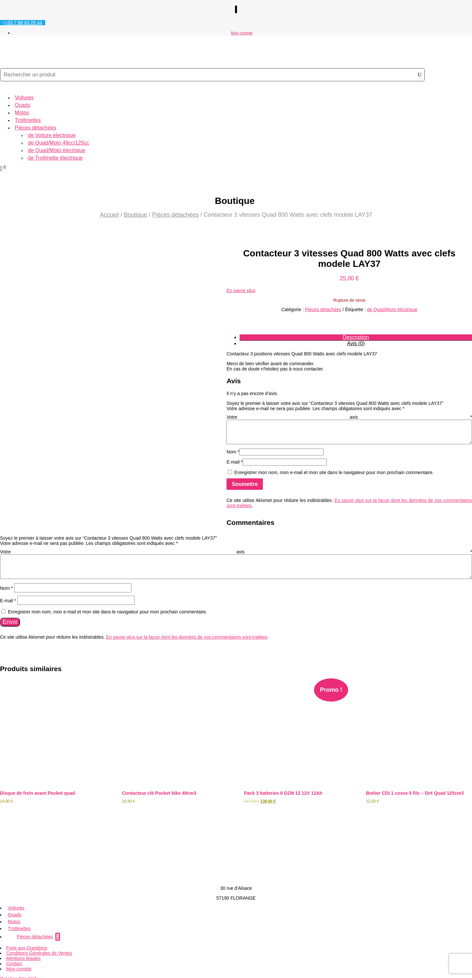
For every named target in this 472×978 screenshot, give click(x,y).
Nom (232, 451)
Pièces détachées (35, 127)
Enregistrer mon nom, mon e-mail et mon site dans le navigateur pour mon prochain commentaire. (334, 472)
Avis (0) (356, 343)
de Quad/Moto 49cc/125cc (58, 143)
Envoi (10, 618)
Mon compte (241, 33)
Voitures (24, 97)
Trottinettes (28, 120)
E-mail (234, 462)
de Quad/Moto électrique (56, 150)
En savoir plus (240, 290)
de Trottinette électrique (55, 158)
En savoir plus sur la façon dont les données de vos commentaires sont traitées (186, 633)
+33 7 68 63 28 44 (23, 22)
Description (356, 337)
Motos (22, 112)
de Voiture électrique (52, 135)
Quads (22, 105)
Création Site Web (18, 970)
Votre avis (349, 417)
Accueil (109, 214)
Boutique (135, 214)
